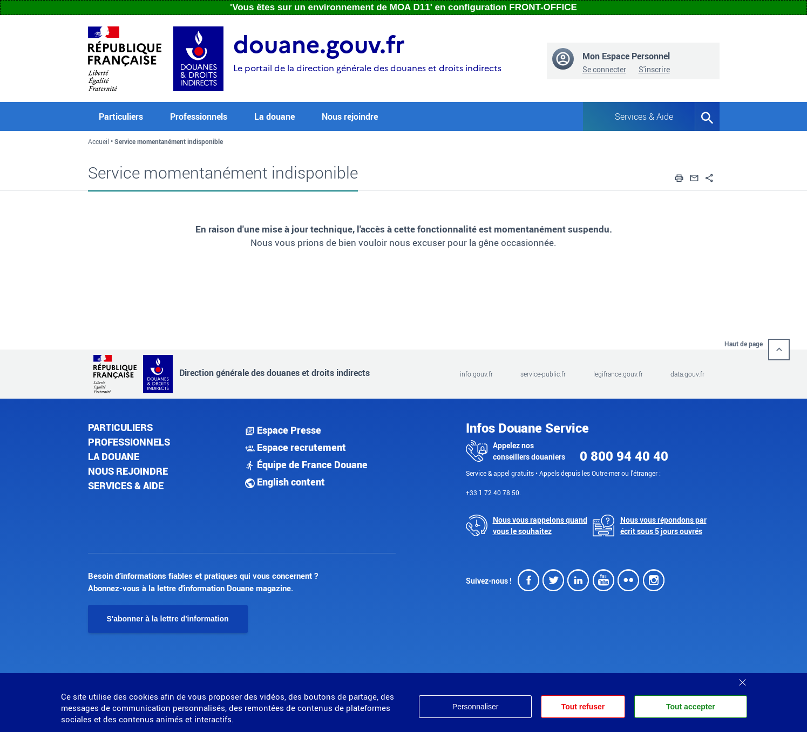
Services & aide (126, 485)
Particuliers (120, 427)
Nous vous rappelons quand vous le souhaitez (540, 525)
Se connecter (604, 69)
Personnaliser (474, 706)
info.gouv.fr (476, 374)
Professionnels (129, 441)
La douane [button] (274, 116)
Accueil (98, 141)
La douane (113, 456)
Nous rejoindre (350, 116)
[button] (679, 176)
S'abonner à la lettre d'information (168, 618)
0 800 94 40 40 (624, 455)
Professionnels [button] (198, 116)
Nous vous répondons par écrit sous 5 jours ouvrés (663, 525)
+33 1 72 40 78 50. (493, 492)
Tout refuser (582, 706)
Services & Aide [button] (644, 116)
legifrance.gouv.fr (618, 374)
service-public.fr (543, 374)
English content (285, 481)
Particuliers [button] (121, 116)
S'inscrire (654, 69)
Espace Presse (283, 429)
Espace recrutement (295, 447)
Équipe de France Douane (306, 464)
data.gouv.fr (687, 374)
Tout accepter (690, 706)
